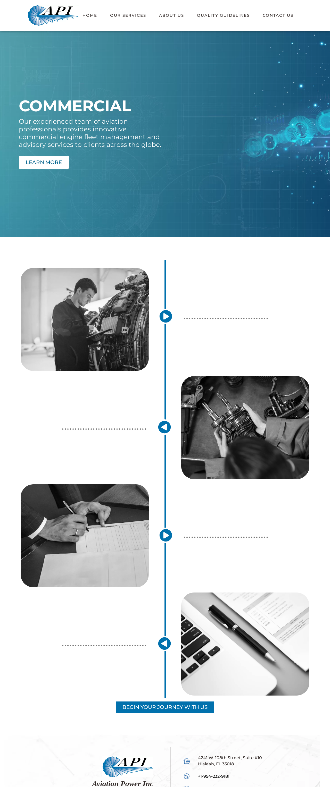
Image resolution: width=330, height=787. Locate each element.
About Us (171, 15)
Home (89, 15)
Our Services (128, 15)
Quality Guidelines (223, 15)
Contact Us (278, 15)
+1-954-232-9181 (213, 776)
